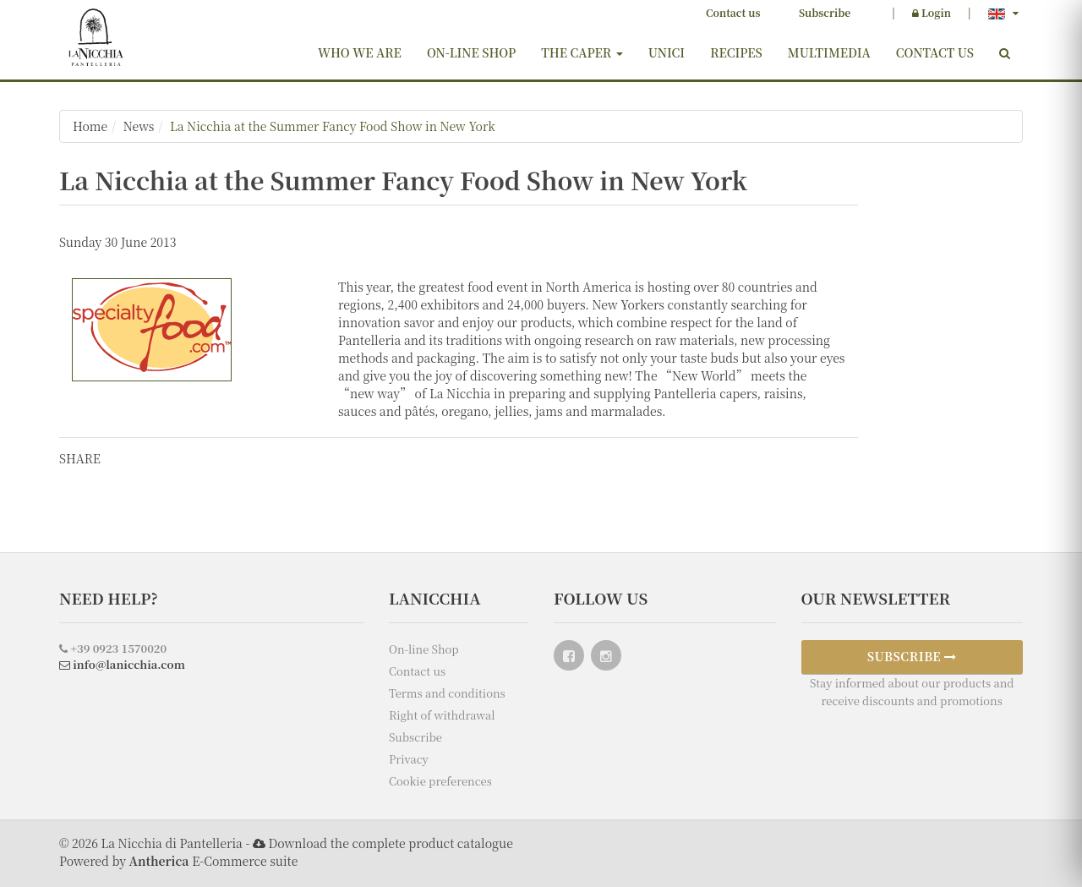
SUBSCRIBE (912, 656)
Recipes (736, 52)
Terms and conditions (447, 693)
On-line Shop (471, 52)
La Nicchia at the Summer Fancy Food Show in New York (332, 126)
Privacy (409, 759)
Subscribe (824, 12)
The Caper (581, 52)
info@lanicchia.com (122, 664)
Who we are (360, 52)
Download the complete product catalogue (390, 843)
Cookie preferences (440, 781)
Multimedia (829, 52)
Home (90, 126)
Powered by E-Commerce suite (178, 860)
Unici (667, 52)
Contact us (733, 12)
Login (931, 12)
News (139, 126)
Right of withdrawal (442, 715)
